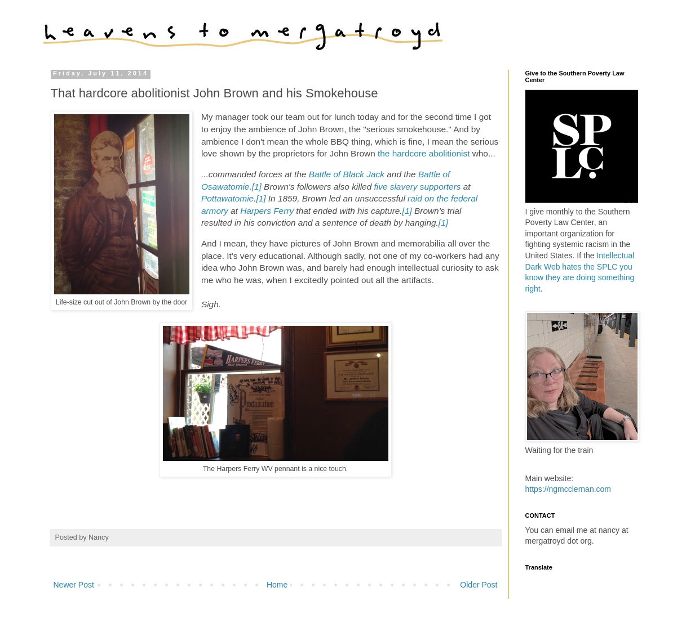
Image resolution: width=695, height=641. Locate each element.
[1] (257, 186)
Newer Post (74, 584)
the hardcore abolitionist (424, 153)
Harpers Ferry (267, 211)
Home (277, 584)
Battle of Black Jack (346, 174)
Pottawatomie (227, 198)
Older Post (478, 584)
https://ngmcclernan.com (568, 489)
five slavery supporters (417, 186)
